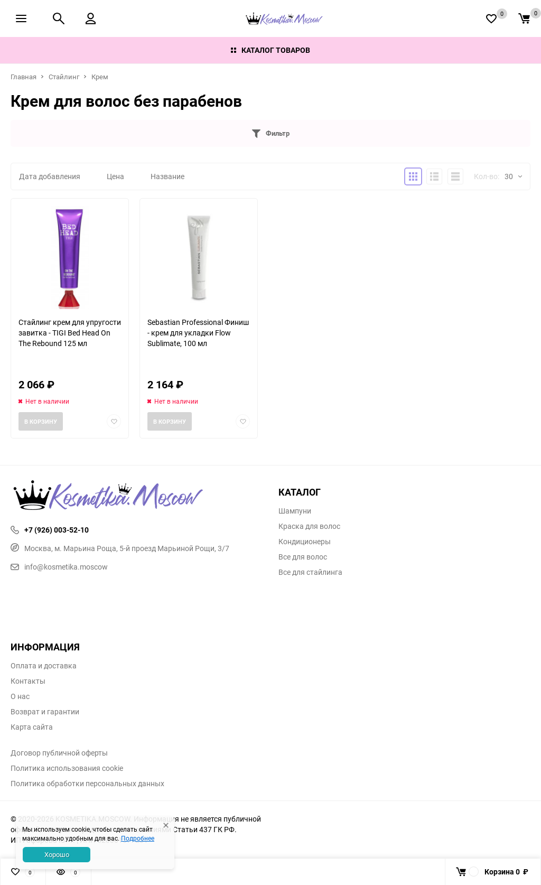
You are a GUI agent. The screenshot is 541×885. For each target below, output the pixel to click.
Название (167, 176)
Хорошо (56, 854)
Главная (23, 76)
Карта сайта (32, 727)
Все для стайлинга (310, 572)
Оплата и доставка (44, 665)
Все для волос (302, 557)
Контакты (28, 681)
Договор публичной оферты (59, 753)
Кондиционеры (304, 541)
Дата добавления (49, 176)
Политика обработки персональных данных (87, 783)
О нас (20, 696)
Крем (99, 76)
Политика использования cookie (67, 768)
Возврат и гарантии (45, 711)
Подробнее (137, 838)
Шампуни (294, 511)
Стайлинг (64, 76)
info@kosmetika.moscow (59, 567)
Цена (115, 176)
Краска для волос (309, 526)
